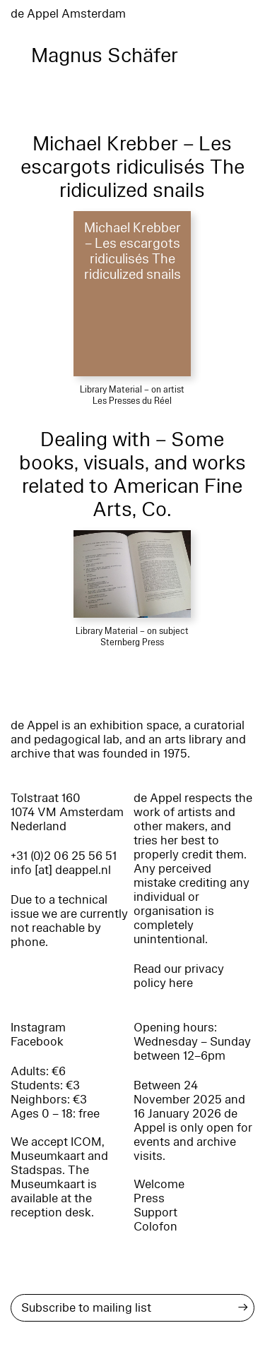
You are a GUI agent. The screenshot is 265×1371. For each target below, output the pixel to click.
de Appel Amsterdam (68, 14)
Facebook (37, 1042)
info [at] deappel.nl (61, 870)
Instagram (38, 1027)
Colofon (155, 1227)
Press (149, 1198)
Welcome (159, 1184)
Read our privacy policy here (179, 976)
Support (155, 1212)
